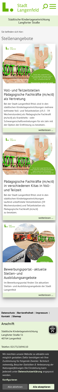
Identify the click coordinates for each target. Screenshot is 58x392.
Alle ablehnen (15, 386)
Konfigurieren (9, 379)
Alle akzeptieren (41, 386)
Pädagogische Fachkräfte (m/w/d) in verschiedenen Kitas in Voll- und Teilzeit (29, 185)
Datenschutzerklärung (30, 371)
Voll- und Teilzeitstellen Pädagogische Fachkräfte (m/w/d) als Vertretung (29, 94)
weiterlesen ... (46, 130)
